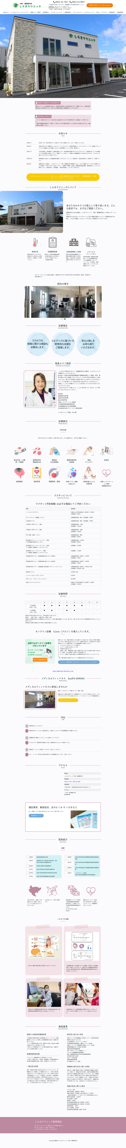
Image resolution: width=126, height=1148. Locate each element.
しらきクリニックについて (19, 12)
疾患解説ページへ (36, 815)
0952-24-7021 (68, 781)
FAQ (97, 12)
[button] (61, 319)
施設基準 (120, 12)
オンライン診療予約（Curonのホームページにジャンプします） (78, 662)
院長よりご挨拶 (35, 12)
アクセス (104, 12)
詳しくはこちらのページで (68, 700)
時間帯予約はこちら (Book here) (99, 5)
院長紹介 (112, 12)
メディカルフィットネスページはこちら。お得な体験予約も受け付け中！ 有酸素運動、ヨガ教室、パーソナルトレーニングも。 (63, 177)
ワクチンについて (56, 12)
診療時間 (67, 12)
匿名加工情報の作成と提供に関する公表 (63, 671)
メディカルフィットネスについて (83, 12)
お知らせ (6, 12)
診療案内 (46, 12)
